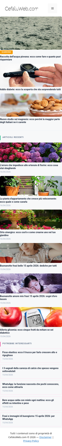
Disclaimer (45, 437)
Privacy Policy (31, 440)
